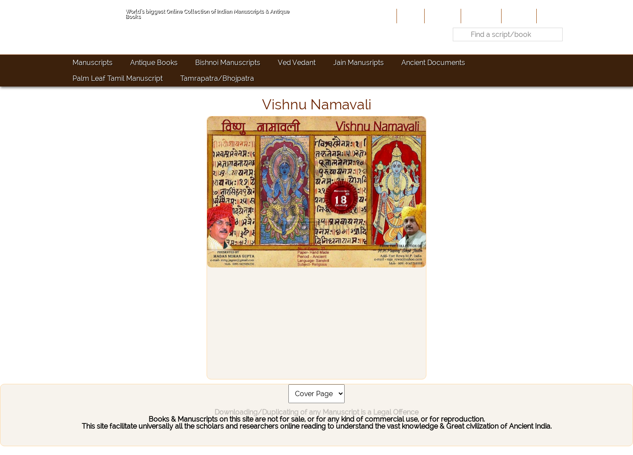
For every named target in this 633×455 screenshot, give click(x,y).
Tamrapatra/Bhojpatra (217, 78)
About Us (442, 15)
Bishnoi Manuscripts (227, 62)
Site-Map (518, 15)
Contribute (480, 15)
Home (409, 15)
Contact (552, 15)
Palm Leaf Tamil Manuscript (118, 78)
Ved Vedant (297, 62)
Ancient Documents (433, 62)
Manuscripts (93, 62)
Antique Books (154, 62)
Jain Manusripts (358, 62)
